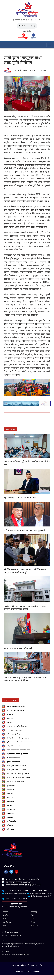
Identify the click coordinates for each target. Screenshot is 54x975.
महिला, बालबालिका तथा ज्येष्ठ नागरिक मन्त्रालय (18, 750)
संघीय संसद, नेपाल (11, 825)
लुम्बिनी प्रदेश (10, 793)
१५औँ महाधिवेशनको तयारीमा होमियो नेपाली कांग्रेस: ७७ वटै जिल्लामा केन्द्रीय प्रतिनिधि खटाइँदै (26, 608)
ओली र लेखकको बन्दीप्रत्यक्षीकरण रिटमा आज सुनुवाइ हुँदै (24, 530)
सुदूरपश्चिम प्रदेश (11, 786)
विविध (33, 918)
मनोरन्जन (34, 912)
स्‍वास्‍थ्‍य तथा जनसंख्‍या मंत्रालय (14, 730)
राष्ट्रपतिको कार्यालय (11, 821)
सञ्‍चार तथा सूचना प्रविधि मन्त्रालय (15, 710)
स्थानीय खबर (7, 922)
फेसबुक (33, 37)
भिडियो (33, 922)
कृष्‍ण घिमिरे (22, 893)
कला (4, 925)
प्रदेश (4, 918)
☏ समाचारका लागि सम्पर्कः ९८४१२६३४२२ (15, 954)
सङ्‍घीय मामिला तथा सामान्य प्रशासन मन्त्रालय (18, 778)
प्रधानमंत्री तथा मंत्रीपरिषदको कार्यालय (16, 706)
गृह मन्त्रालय (10, 714)
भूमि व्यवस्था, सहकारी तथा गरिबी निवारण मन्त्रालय (19, 742)
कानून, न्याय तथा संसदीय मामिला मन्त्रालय (17, 726)
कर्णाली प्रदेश (10, 789)
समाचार (5, 912)
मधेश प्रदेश (9, 805)
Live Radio (27, 31)
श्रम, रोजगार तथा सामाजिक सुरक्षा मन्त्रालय (17, 754)
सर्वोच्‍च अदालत (10, 829)
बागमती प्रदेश (10, 801)
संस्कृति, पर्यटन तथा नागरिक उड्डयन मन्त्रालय (18, 738)
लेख (32, 915)
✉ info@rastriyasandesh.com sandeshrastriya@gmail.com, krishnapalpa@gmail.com (23, 945)
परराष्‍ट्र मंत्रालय (10, 718)
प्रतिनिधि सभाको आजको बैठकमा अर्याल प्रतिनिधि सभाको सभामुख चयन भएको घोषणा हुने (25, 571)
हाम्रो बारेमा (34, 925)
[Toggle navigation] (49, 45)
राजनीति (5, 915)
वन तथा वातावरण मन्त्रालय (13, 758)
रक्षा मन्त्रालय (10, 722)
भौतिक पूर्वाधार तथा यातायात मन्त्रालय (16, 766)
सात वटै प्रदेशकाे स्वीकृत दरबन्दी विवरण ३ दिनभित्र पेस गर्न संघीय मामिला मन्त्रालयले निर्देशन (25, 679)
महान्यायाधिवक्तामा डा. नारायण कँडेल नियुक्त (20, 498)
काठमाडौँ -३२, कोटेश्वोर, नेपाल (11, 935)
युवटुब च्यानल (23, 37)
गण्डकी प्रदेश (10, 797)
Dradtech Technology (32, 971)
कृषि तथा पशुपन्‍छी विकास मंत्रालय (15, 734)
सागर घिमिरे (48, 896)
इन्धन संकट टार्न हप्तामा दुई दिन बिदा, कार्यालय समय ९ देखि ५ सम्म (27, 463)
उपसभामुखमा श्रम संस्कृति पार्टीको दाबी (18, 648)
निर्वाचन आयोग (10, 813)
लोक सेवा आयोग (11, 809)
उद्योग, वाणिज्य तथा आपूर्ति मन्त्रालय (15, 746)
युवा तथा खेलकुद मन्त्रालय (13, 762)
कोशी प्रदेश (10, 817)
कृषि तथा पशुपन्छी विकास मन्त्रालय (15, 782)
